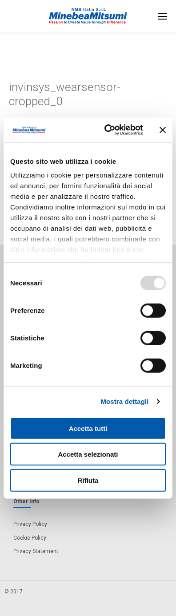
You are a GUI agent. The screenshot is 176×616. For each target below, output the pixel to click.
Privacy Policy (30, 524)
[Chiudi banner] (163, 130)
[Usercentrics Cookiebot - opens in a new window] (107, 130)
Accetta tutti (88, 428)
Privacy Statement (35, 551)
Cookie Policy (29, 538)
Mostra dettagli (124, 401)
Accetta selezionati (88, 454)
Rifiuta (88, 480)
